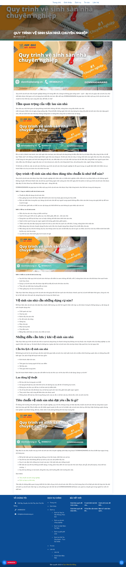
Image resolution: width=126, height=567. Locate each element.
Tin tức (87, 3)
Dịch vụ (78, 3)
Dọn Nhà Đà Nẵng (69, 564)
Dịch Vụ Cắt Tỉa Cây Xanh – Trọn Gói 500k (59, 539)
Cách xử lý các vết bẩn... (105, 504)
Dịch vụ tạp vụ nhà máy (27, 480)
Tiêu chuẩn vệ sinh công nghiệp (29, 478)
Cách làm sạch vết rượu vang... (76, 504)
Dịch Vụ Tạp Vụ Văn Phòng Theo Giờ (59, 515)
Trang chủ (57, 3)
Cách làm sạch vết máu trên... (76, 510)
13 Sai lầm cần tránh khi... (91, 510)
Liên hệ (96, 3)
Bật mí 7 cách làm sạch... (104, 510)
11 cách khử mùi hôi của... (90, 504)
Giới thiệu (68, 3)
